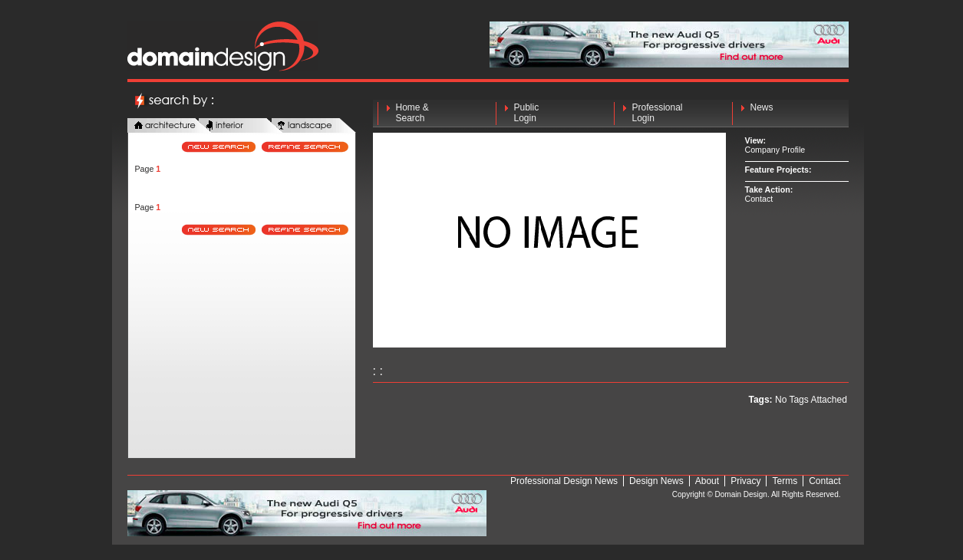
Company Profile (775, 149)
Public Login (526, 113)
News (761, 113)
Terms (784, 481)
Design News (656, 481)
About (707, 481)
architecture (169, 126)
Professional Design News (564, 481)
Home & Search (412, 113)
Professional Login (657, 113)
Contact (759, 198)
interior (241, 126)
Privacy (745, 481)
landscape (314, 126)
